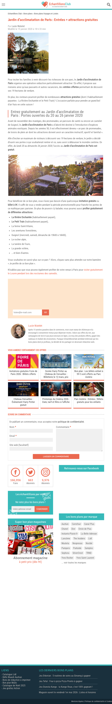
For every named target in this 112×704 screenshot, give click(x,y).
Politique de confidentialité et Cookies (98, 701)
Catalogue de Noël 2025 (14, 685)
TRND (88, 553)
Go (45, 312)
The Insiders (79, 538)
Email (12, 435)
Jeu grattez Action (11, 688)
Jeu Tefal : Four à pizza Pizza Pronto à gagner (60, 681)
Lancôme (66, 538)
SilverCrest (78, 553)
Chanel (65, 528)
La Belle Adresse (89, 533)
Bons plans (27, 13)
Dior (73, 528)
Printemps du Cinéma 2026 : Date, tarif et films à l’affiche (56, 400)
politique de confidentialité (71, 421)
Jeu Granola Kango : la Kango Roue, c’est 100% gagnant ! (66, 686)
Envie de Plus (85, 528)
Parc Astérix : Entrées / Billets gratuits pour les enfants (88, 400)
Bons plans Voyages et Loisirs (46, 13)
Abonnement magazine (30, 560)
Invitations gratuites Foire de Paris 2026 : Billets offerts (23, 372)
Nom (11, 427)
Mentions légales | (78, 701)
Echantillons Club (15, 13)
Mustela (65, 543)
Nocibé (89, 543)
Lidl (90, 538)
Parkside (77, 548)
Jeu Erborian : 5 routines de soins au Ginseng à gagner (65, 675)
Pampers (66, 548)
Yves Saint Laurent (85, 557)
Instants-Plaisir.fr (70, 533)
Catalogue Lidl (9, 674)
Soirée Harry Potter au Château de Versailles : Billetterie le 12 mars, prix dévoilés (56, 374)
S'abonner (42, 509)
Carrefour (76, 524)
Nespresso (77, 543)
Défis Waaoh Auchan (12, 677)
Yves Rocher (67, 557)
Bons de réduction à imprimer (16, 680)
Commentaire (63, 427)
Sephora (65, 553)
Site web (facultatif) (19, 444)
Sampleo (89, 548)
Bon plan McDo (10, 682)
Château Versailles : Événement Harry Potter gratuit (23, 402)
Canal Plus (89, 524)
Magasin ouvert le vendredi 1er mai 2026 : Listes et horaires (67, 692)
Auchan (65, 524)
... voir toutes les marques (74, 562)
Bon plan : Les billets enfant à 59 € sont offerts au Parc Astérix (88, 374)
